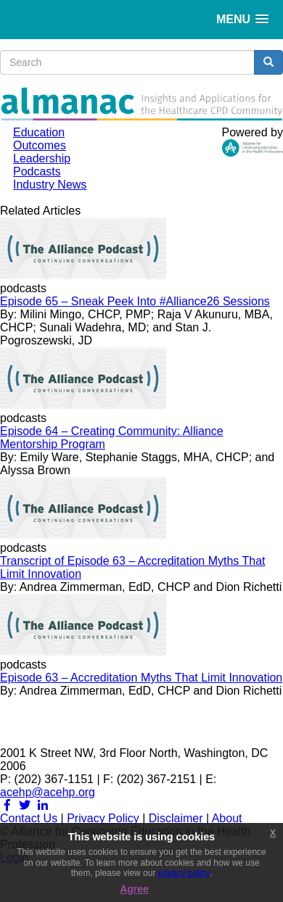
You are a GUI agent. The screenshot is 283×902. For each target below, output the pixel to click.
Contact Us (28, 818)
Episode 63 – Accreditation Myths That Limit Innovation (141, 677)
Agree (134, 889)
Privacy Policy (103, 818)
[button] (242, 19)
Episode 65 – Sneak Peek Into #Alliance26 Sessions (135, 301)
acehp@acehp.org (47, 792)
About (227, 818)
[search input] (127, 62)
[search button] (268, 62)
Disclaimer (176, 818)
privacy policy (184, 873)
